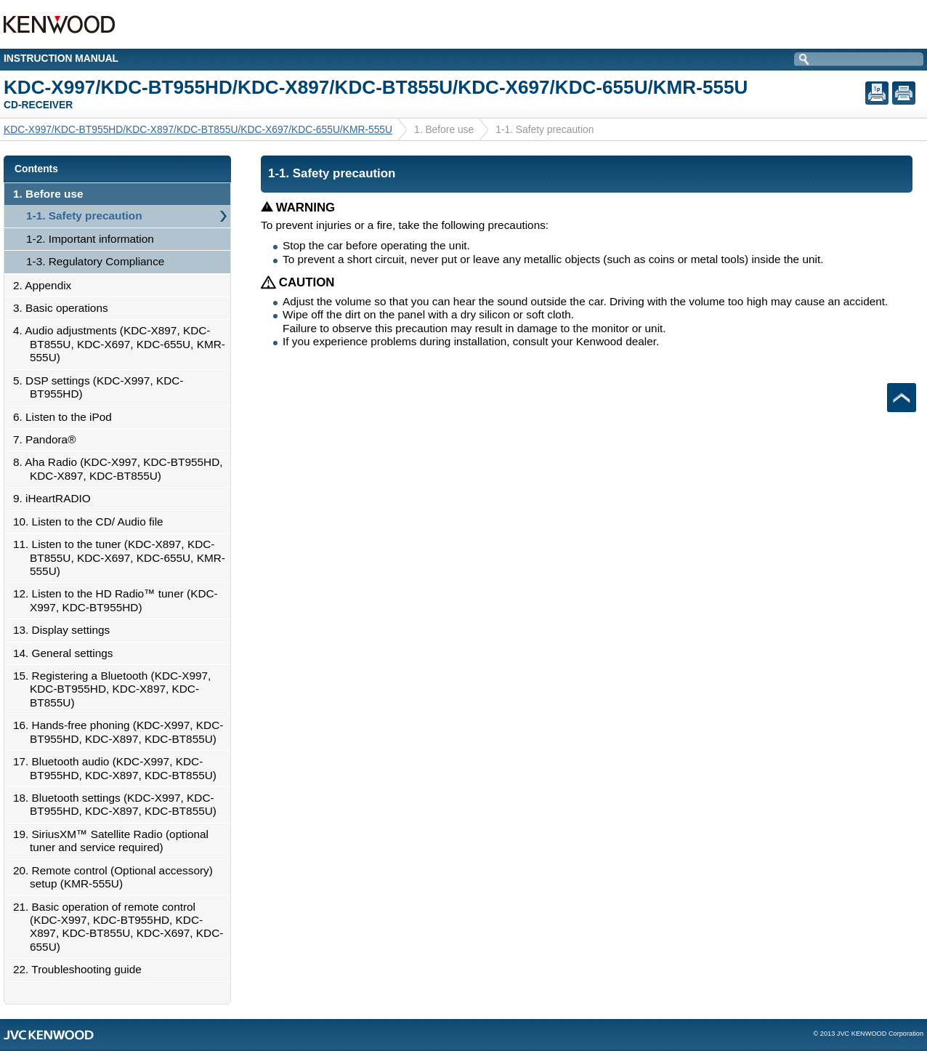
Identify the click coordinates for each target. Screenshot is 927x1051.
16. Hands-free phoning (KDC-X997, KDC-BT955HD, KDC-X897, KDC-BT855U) (122, 731)
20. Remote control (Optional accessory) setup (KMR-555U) (117, 877)
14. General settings (67, 653)
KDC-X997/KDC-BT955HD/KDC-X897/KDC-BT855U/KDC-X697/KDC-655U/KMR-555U (198, 129)
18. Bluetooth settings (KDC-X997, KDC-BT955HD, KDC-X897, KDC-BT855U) (118, 804)
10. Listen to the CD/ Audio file (92, 521)
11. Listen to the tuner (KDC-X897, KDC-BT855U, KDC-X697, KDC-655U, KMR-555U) (123, 557)
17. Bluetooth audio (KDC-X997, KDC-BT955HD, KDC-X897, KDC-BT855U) (118, 768)
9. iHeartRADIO (56, 498)
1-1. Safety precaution (84, 215)
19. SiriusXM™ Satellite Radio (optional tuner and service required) (115, 840)
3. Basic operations (64, 308)
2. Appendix (46, 285)
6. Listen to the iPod (66, 417)
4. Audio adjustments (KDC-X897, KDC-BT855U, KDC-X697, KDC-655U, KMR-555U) (123, 343)
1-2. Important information (90, 239)
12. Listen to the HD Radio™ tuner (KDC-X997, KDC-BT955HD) (119, 600)
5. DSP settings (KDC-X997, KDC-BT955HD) (102, 387)
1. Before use (52, 194)
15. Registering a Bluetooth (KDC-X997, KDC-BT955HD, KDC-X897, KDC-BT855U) (116, 689)
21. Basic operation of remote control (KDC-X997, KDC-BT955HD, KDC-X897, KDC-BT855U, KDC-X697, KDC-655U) (122, 927)
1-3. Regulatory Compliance (95, 261)
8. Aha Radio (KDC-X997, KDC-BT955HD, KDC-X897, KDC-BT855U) (122, 468)
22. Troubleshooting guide (81, 969)
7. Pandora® (48, 439)
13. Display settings (65, 630)
